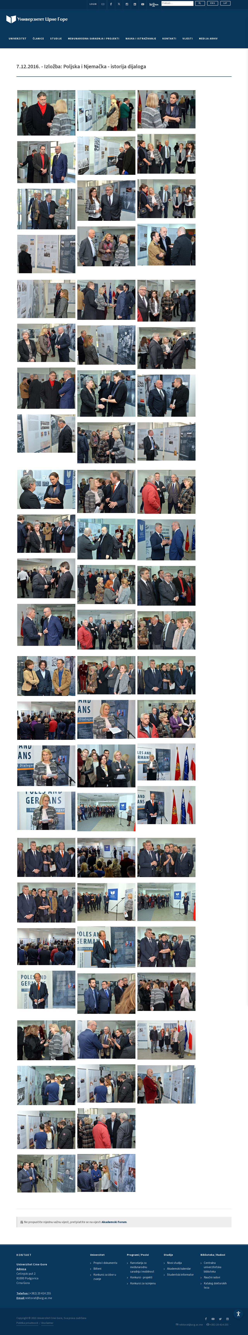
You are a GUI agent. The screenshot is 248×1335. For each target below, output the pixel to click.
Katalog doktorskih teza (215, 1285)
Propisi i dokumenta (105, 1263)
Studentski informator (180, 1275)
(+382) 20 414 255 (39, 1293)
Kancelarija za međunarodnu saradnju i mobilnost (142, 1267)
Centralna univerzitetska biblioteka (212, 1267)
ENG (212, 3)
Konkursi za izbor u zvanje (104, 1277)
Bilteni (97, 1269)
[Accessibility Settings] (238, 1314)
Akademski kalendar (179, 1269)
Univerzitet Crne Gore (31, 1264)
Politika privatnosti (27, 1323)
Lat (225, 3)
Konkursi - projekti (141, 1277)
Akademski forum (114, 1222)
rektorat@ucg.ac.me (38, 1298)
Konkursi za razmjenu (143, 1283)
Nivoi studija (174, 1263)
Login (93, 4)
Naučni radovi (212, 1277)
